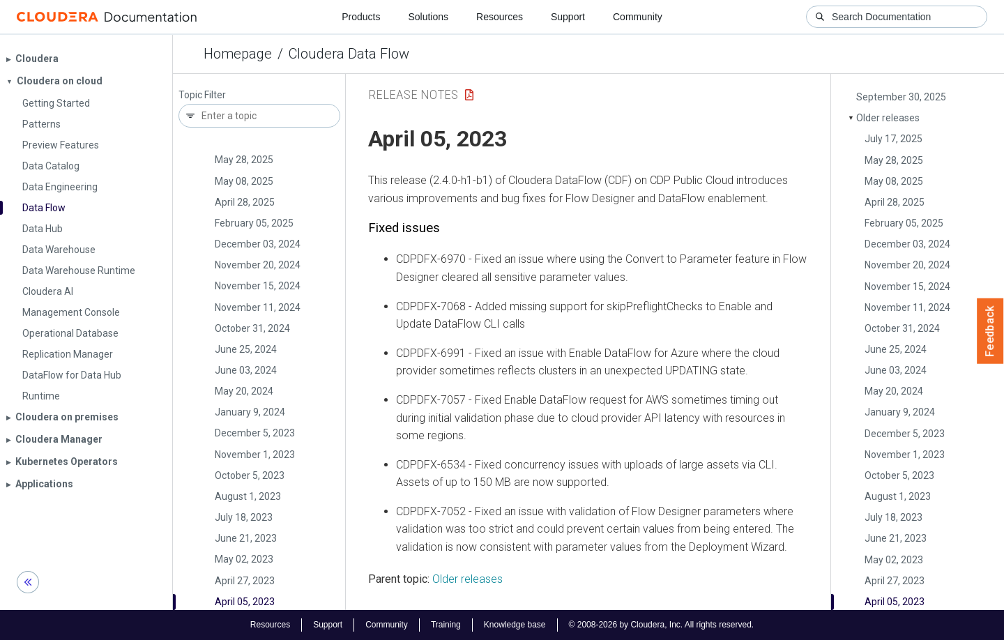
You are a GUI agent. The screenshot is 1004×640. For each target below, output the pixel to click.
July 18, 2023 (244, 517)
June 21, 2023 (246, 538)
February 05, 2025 (254, 223)
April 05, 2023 (245, 601)
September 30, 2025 (901, 96)
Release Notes (413, 94)
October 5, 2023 (249, 475)
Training (446, 625)
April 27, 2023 (245, 580)
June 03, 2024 (246, 370)
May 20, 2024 (244, 391)
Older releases (888, 117)
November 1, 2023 (255, 454)
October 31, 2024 (252, 328)
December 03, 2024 (258, 244)
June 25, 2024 (246, 349)
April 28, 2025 (245, 202)
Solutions (428, 16)
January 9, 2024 (250, 412)
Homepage (238, 53)
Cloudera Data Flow (349, 53)
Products (361, 16)
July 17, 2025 (893, 138)
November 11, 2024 (258, 307)
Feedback (990, 331)
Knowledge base (515, 625)
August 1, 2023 (248, 496)
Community (637, 16)
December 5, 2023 (255, 433)
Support (568, 16)
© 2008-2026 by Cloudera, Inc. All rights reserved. (661, 625)
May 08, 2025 (244, 181)
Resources (499, 16)
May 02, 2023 (244, 559)
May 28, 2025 (244, 159)
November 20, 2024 (258, 265)
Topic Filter (202, 95)
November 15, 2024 (258, 285)
